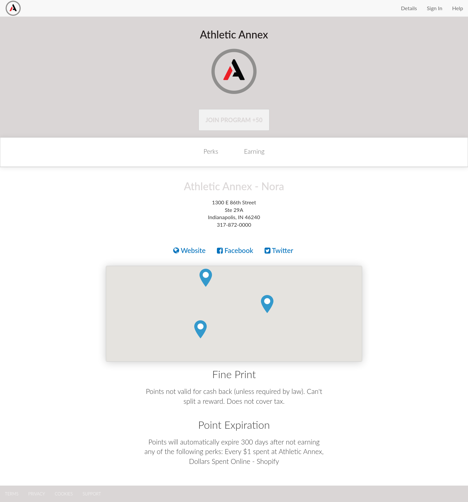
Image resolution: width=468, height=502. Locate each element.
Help (457, 8)
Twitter (279, 250)
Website (189, 250)
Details (409, 8)
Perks (210, 151)
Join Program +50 (234, 120)
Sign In (434, 8)
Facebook (235, 250)
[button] (200, 329)
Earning (254, 151)
